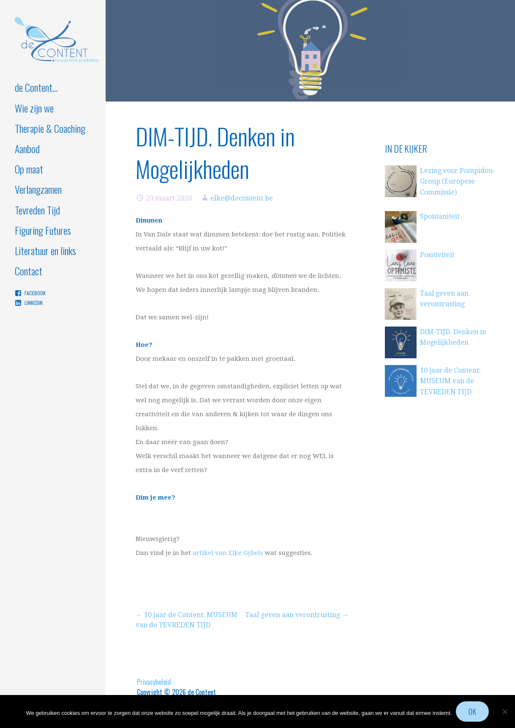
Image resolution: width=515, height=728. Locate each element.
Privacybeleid (154, 682)
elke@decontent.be (241, 198)
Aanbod (27, 148)
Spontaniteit (440, 216)
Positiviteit (437, 255)
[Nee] (504, 711)
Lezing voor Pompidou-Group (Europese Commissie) (457, 181)
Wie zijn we (34, 107)
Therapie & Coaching (50, 128)
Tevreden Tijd (37, 209)
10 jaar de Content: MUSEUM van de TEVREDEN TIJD (450, 381)
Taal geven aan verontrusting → (297, 615)
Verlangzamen (38, 189)
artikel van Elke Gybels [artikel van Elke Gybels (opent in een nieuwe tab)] (228, 553)
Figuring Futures (43, 230)
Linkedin (34, 302)
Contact (28, 270)
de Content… (36, 87)
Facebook (35, 293)
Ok (472, 711)
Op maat (29, 168)
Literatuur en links (45, 250)
